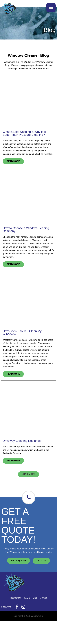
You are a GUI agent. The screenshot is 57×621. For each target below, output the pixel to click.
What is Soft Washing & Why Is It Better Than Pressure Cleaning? (24, 133)
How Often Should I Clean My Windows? (22, 332)
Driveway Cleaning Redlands (22, 440)
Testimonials (15, 598)
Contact (43, 598)
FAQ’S (27, 598)
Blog (35, 598)
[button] (28, 474)
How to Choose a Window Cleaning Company (26, 229)
